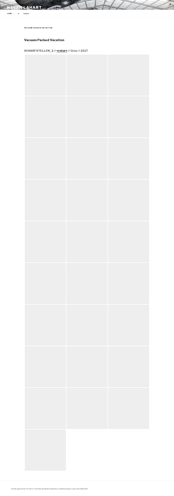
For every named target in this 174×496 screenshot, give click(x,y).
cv (18, 13)
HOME (10, 13)
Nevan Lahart (24, 7)
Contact (26, 13)
